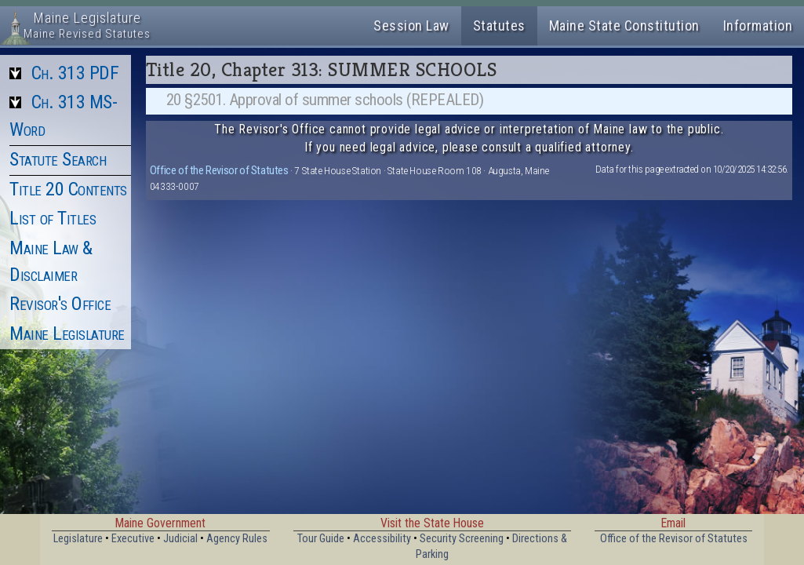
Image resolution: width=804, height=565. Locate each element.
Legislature (78, 538)
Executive (133, 538)
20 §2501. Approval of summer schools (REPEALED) (325, 99)
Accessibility (382, 538)
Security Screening (462, 538)
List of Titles (52, 218)
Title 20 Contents (68, 189)
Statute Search (57, 159)
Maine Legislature (67, 333)
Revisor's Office (60, 304)
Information (758, 25)
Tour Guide (320, 538)
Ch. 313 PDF (75, 73)
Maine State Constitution (624, 25)
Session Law (411, 25)
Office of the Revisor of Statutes (219, 170)
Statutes (499, 25)
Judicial (180, 538)
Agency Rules (236, 538)
